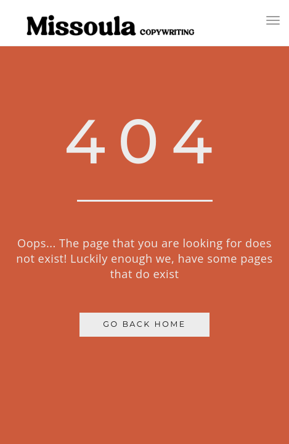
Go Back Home (144, 324)
